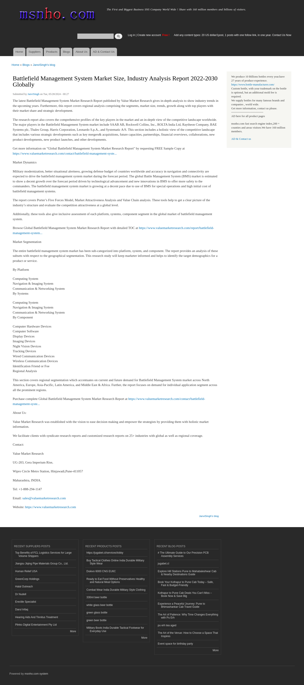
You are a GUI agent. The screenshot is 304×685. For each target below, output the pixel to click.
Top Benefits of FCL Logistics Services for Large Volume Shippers (43, 554)
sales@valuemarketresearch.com (44, 498)
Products (51, 51)
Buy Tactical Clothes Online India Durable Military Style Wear (115, 562)
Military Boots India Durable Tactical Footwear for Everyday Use (115, 629)
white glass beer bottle (99, 605)
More (73, 631)
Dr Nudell (20, 594)
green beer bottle (96, 620)
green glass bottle (96, 612)
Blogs (66, 51)
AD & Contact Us (104, 51)
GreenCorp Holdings (27, 579)
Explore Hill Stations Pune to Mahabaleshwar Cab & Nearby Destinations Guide (187, 573)
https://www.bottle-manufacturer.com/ (252, 84)
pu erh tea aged (167, 625)
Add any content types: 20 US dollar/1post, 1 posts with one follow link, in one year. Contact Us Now (232, 35)
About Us (81, 51)
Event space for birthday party (175, 643)
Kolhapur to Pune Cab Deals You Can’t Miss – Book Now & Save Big (185, 594)
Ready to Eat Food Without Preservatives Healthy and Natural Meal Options (115, 580)
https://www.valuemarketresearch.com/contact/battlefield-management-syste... (65, 153)
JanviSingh (33, 94)
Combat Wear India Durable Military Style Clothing (115, 589)
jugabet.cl (163, 563)
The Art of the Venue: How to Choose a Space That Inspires (188, 634)
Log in (131, 35)
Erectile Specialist (25, 601)
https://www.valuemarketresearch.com (50, 507)
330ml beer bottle (96, 597)
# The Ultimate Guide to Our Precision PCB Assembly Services (183, 554)
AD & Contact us (241, 138)
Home (19, 51)
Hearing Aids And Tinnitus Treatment (36, 617)
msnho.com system (36, 673)
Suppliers (34, 51)
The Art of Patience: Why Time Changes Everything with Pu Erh (188, 616)
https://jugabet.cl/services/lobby (104, 552)
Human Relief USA (26, 571)
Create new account (149, 35)
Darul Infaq (21, 609)
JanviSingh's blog (44, 64)
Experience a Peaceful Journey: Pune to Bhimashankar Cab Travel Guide (181, 605)
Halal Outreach (24, 586)
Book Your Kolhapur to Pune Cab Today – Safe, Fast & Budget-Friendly (186, 584)
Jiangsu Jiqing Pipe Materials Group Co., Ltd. (41, 563)
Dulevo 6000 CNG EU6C (101, 571)
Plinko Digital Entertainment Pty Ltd (36, 624)
